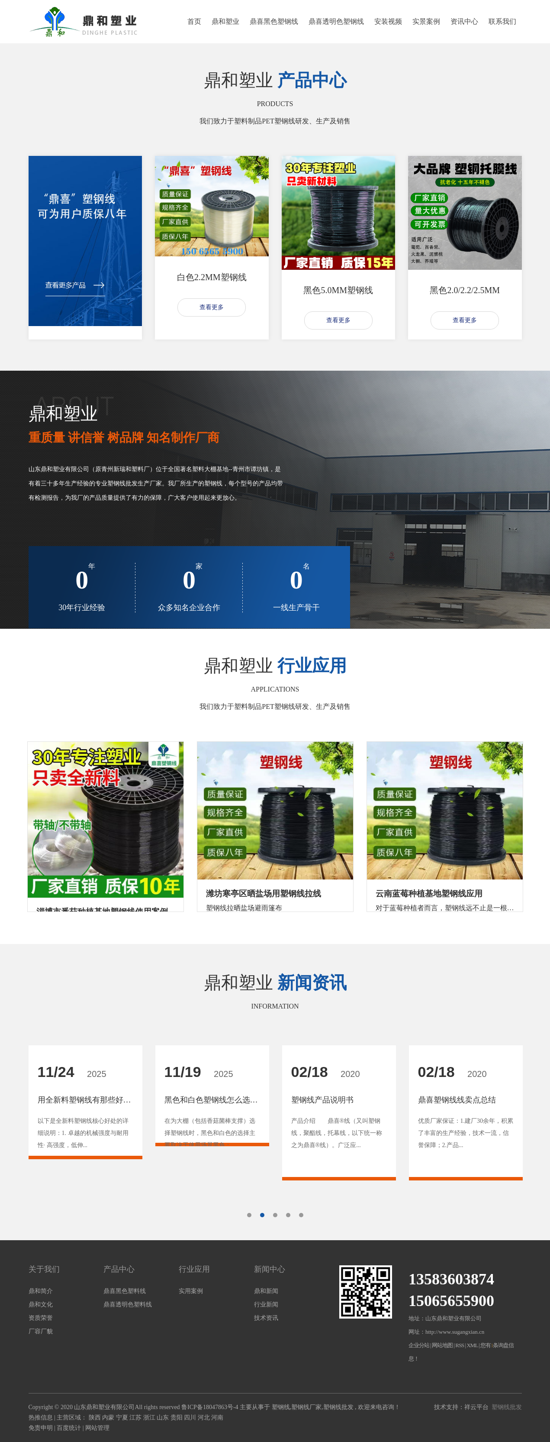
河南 (217, 1417)
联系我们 (502, 21)
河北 (205, 1417)
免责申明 (41, 1428)
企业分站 (418, 1345)
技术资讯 (266, 1318)
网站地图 (443, 1345)
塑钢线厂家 (306, 1407)
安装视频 (388, 21)
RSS (459, 1345)
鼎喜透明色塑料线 (127, 1304)
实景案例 (426, 21)
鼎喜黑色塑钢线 (274, 21)
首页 (194, 21)
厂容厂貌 (41, 1331)
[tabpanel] (85, 1116)
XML (471, 1345)
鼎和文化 (41, 1304)
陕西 (96, 1417)
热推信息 (41, 1417)
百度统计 (69, 1428)
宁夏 (123, 1417)
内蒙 (109, 1417)
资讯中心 (464, 21)
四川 (191, 1417)
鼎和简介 (41, 1291)
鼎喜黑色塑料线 (124, 1291)
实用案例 (191, 1291)
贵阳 (177, 1417)
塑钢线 (281, 1407)
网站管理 (97, 1428)
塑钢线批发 (338, 1407)
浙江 (150, 1417)
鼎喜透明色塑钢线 (336, 21)
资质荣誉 (41, 1318)
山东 (163, 1417)
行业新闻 (266, 1304)
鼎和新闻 (266, 1291)
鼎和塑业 (225, 21)
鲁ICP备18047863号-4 (209, 1407)
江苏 (136, 1417)
